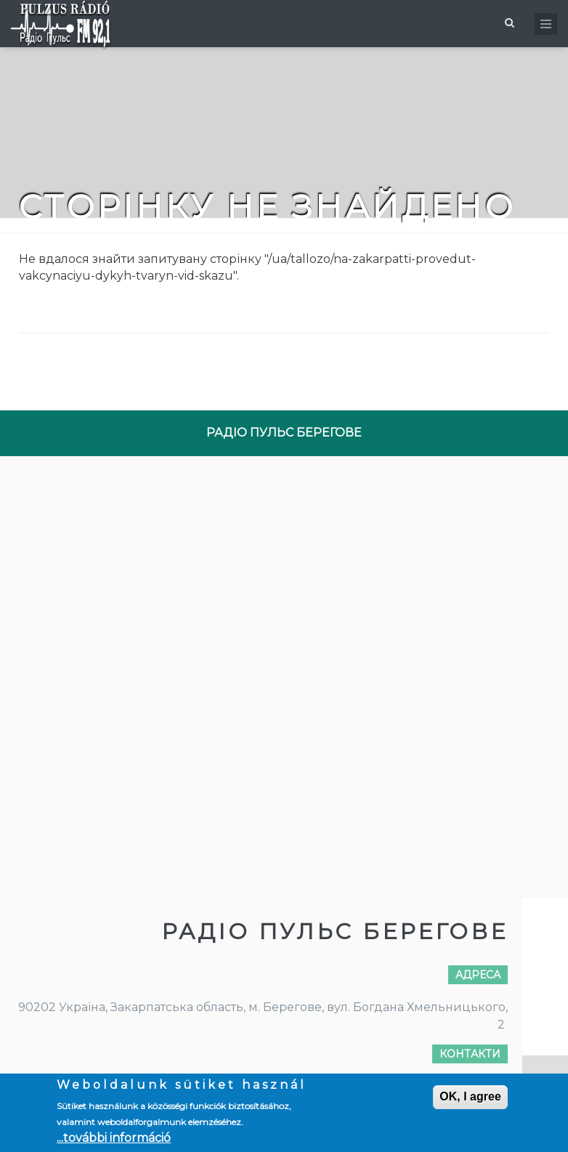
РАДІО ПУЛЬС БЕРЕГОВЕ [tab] (284, 432)
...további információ (114, 1138)
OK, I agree (469, 1096)
